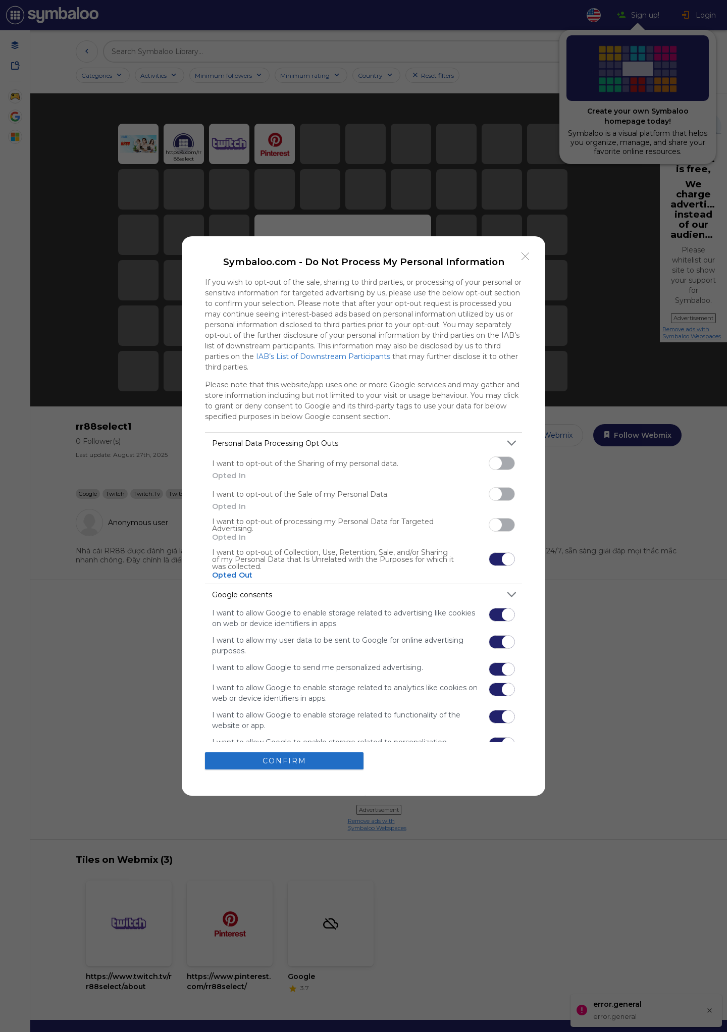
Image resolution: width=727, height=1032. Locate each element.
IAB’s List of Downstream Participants (323, 356)
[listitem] (363, 443)
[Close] (525, 256)
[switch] (502, 463)
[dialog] (363, 515)
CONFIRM (284, 760)
